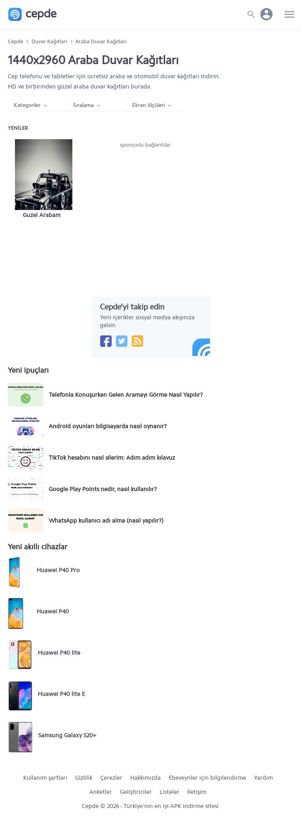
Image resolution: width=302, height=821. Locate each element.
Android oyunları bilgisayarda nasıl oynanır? (108, 426)
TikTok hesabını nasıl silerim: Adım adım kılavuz (112, 457)
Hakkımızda (145, 777)
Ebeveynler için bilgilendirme (207, 777)
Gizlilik (83, 777)
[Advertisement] (145, 208)
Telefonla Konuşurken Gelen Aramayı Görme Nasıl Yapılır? (126, 394)
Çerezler (111, 777)
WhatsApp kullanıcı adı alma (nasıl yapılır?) (106, 520)
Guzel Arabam (42, 215)
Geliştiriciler (136, 791)
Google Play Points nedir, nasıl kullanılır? (103, 489)
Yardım (263, 777)
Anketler (100, 791)
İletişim (196, 791)
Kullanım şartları (45, 777)
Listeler (169, 791)
